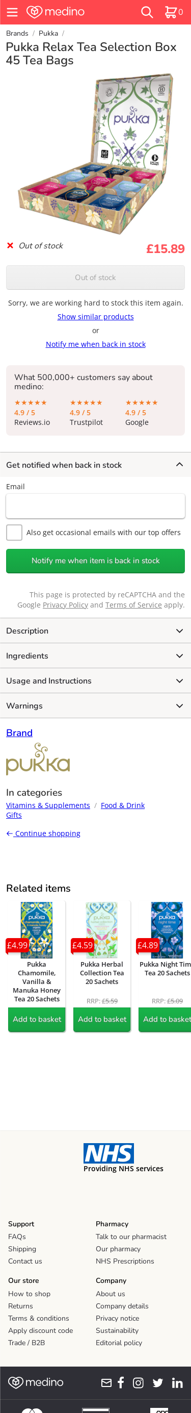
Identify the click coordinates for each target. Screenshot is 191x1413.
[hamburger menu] (12, 12)
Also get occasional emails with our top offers (93, 532)
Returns (20, 1306)
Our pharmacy (118, 1249)
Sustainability (117, 1330)
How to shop (29, 1294)
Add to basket (37, 1019)
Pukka (48, 33)
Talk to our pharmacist (131, 1237)
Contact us (25, 1261)
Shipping (22, 1249)
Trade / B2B (26, 1343)
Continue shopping (43, 833)
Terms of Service (133, 605)
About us (110, 1294)
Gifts (14, 815)
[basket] (173, 12)
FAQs (17, 1237)
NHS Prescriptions (125, 1261)
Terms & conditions (38, 1318)
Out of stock (95, 277)
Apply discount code (40, 1330)
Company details (122, 1306)
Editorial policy (119, 1343)
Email (15, 486)
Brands (17, 33)
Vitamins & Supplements (48, 805)
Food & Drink (123, 805)
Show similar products (96, 316)
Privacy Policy (65, 605)
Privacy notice (117, 1318)
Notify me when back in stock (96, 344)
